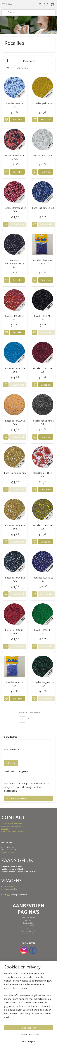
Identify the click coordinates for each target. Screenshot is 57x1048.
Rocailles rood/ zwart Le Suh (14, 157)
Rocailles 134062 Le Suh (15, 579)
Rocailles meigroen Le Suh (43, 684)
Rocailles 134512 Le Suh (42, 527)
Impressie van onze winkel (13, 831)
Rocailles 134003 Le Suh (15, 632)
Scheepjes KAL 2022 (28, 931)
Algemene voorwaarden (12, 826)
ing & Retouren (15, 823)
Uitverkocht (18, 224)
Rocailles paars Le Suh (14, 105)
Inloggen (11, 762)
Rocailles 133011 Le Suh (43, 632)
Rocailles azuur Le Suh (14, 684)
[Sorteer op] (28, 61)
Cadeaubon (28, 933)
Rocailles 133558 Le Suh (43, 579)
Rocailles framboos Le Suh (15, 209)
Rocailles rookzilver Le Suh (43, 422)
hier (8, 894)
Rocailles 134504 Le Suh (15, 527)
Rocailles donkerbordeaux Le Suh (14, 264)
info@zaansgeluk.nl (9, 889)
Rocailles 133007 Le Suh (15, 370)
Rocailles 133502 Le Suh (14, 318)
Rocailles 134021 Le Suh (43, 318)
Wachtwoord (11, 749)
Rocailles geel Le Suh (42, 103)
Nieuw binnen (28, 926)
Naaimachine (28, 923)
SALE (28, 928)
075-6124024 (9, 886)
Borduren (29, 920)
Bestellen (17, 119)
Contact (4, 828)
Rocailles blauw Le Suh (43, 207)
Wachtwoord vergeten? (16, 771)
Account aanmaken (16, 798)
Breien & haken (28, 918)
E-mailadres (10, 736)
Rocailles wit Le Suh (42, 155)
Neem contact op (8, 852)
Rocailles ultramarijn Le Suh (43, 262)
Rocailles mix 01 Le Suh (42, 474)
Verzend (5, 823)
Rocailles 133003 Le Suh (42, 370)
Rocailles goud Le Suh (15, 472)
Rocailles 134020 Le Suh (15, 422)
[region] (28, 996)
